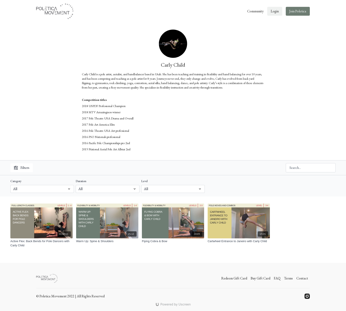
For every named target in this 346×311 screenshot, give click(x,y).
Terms (288, 278)
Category (15, 181)
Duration (81, 181)
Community (255, 11)
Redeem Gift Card (234, 278)
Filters (21, 167)
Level (144, 181)
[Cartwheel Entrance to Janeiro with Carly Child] (239, 241)
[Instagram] (307, 296)
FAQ (277, 278)
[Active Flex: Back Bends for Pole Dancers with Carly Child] (41, 243)
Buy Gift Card (260, 278)
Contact (302, 278)
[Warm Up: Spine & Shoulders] (107, 241)
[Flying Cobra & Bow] (173, 241)
